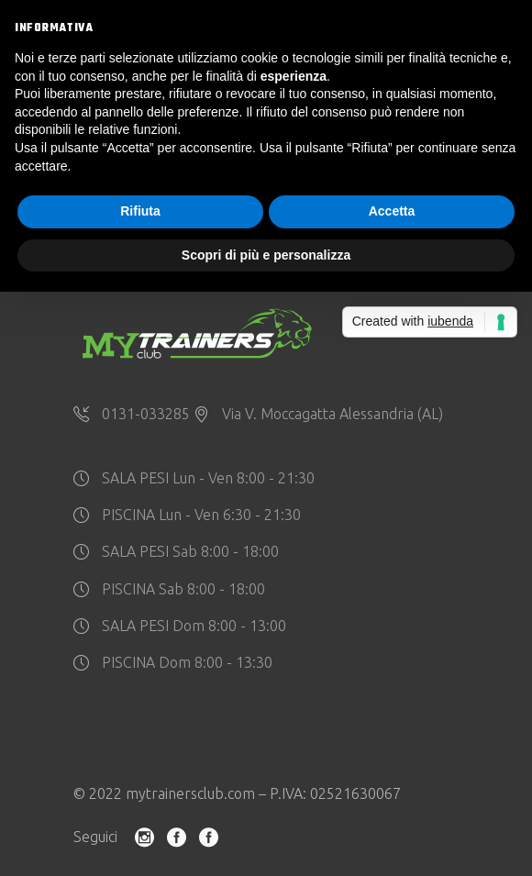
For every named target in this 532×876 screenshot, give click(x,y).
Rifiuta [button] (140, 211)
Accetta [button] (392, 211)
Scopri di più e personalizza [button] (266, 255)
